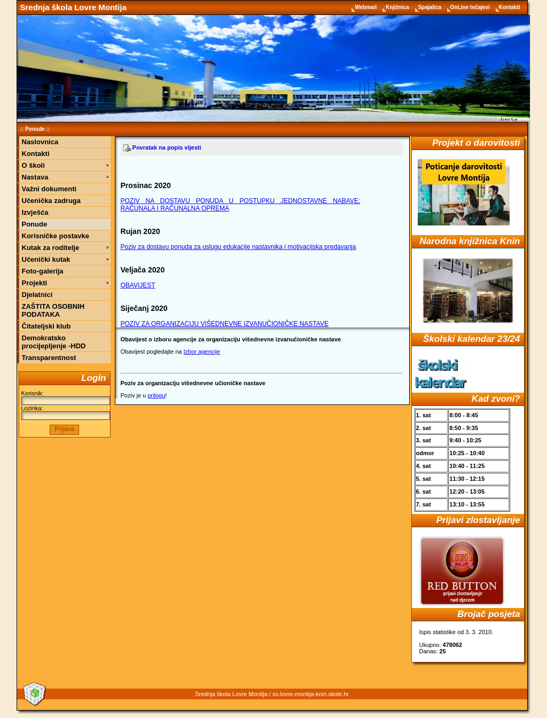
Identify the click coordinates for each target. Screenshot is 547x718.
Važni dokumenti (49, 189)
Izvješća (35, 212)
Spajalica (430, 7)
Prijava (64, 429)
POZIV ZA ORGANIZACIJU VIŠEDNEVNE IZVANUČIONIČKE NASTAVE (225, 323)
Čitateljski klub (46, 326)
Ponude (35, 129)
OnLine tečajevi (470, 7)
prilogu (156, 395)
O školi (33, 165)
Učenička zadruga (51, 201)
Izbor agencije (202, 351)
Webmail (366, 7)
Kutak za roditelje (51, 248)
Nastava (35, 177)
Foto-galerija (43, 271)
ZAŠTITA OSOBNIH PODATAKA (53, 310)
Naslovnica (40, 142)
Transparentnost (49, 358)
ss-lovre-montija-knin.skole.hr (310, 694)
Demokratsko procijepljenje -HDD (54, 342)
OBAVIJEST (138, 285)
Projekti (35, 283)
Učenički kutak (46, 259)
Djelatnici (37, 295)
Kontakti (509, 7)
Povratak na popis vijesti (162, 147)
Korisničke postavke (55, 236)
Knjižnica (398, 7)
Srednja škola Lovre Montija (73, 7)
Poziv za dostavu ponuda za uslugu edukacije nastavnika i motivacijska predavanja (238, 247)
